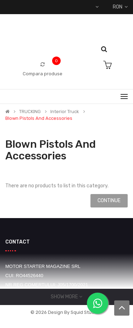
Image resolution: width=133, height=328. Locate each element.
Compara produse (42, 73)
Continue (109, 201)
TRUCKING (30, 111)
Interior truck (64, 111)
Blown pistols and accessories (38, 118)
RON (120, 7)
